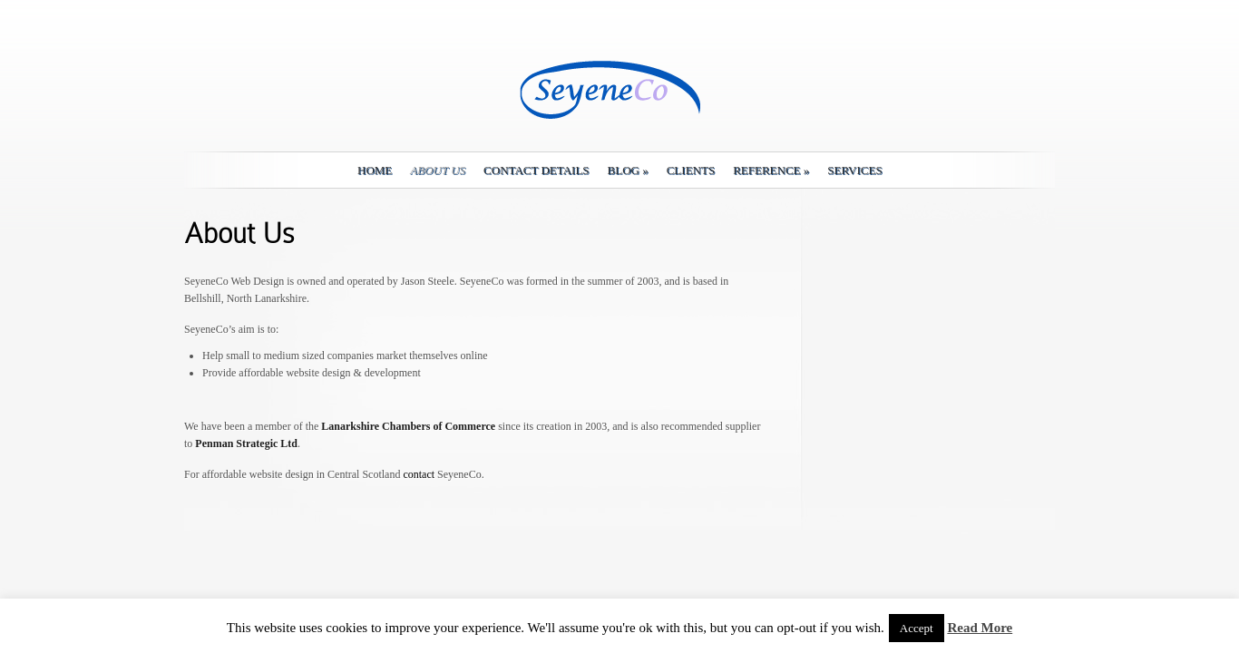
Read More (979, 627)
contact (418, 474)
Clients (691, 170)
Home (374, 170)
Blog (628, 170)
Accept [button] (916, 628)
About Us (437, 170)
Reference (771, 170)
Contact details (536, 170)
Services (854, 170)
